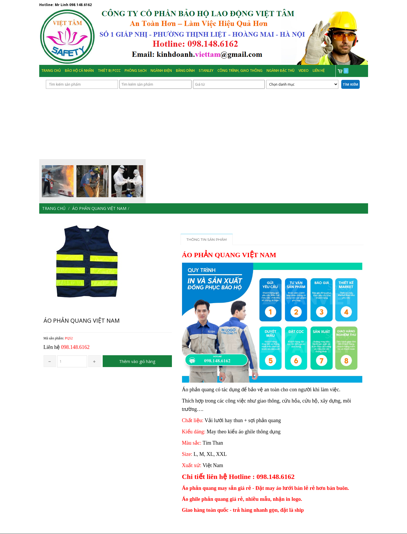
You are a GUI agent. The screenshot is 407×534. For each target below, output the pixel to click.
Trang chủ (51, 70)
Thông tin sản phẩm (207, 239)
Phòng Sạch (136, 70)
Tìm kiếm (350, 84)
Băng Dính (185, 70)
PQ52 (69, 338)
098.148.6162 (80, 4)
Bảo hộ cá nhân (79, 70)
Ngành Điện (161, 70)
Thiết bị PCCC (109, 70)
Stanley (206, 70)
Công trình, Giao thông (239, 70)
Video (304, 70)
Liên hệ (319, 70)
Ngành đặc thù (281, 70)
